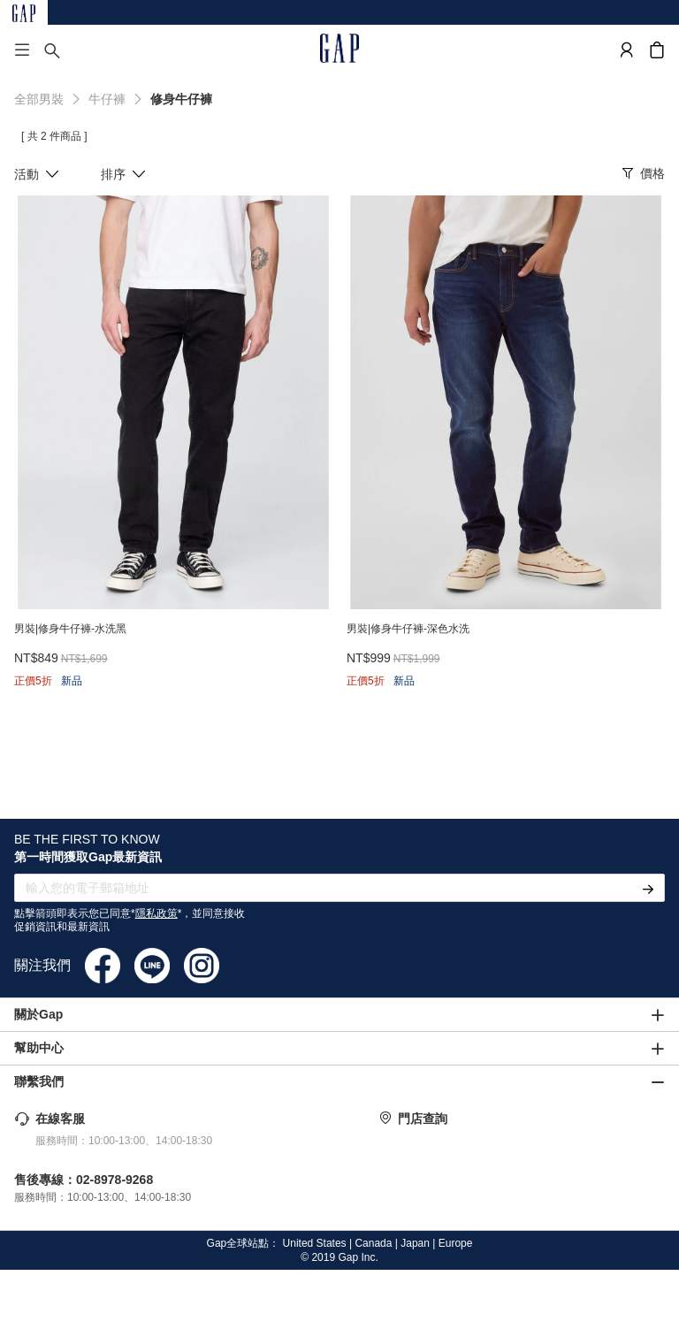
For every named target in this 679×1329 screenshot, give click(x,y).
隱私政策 (156, 913)
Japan (415, 1243)
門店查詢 (422, 1118)
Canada (373, 1243)
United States (315, 1243)
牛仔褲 (107, 99)
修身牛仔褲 (181, 99)
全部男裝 (39, 99)
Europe (456, 1243)
